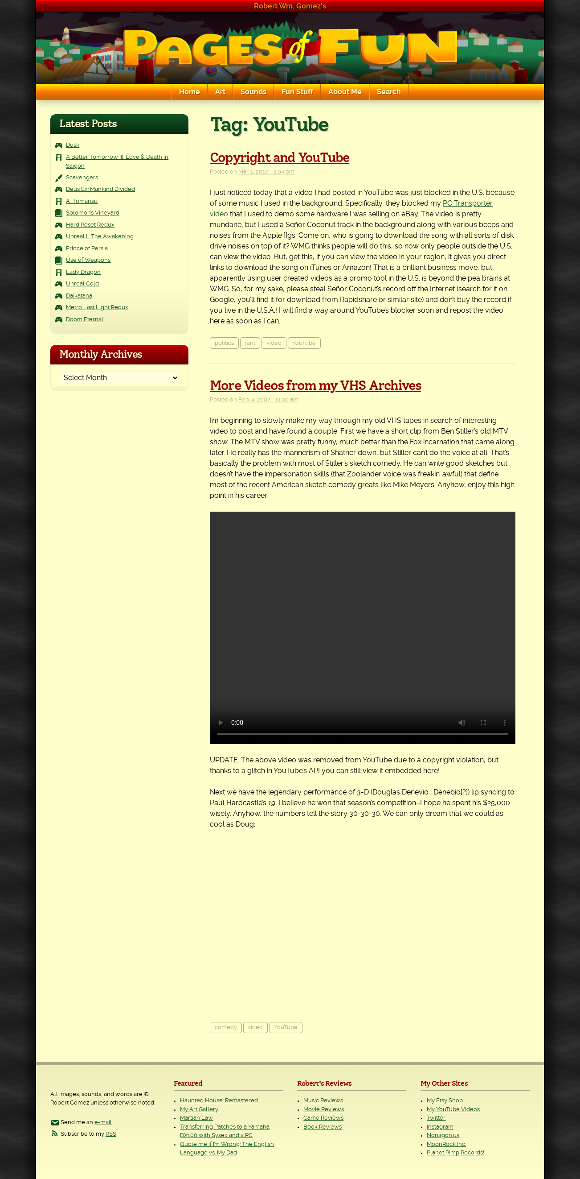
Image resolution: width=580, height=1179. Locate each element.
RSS (111, 1134)
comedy (226, 1027)
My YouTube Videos (453, 1110)
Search (389, 91)
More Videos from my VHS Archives (315, 386)
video (274, 343)
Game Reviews (323, 1118)
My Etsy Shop (445, 1101)
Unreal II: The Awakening (100, 237)
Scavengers (82, 178)
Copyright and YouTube (279, 158)
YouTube (304, 343)
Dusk (72, 145)
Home (189, 91)
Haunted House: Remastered (219, 1101)
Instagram (440, 1127)
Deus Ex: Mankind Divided (100, 189)
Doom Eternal (84, 320)
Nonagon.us (443, 1135)
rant (250, 343)
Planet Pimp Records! (455, 1153)
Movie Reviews (323, 1110)
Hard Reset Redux (90, 225)
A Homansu (82, 201)
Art (220, 91)
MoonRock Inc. (446, 1144)
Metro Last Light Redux (97, 307)
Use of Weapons (88, 260)
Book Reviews (322, 1127)
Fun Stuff (297, 91)
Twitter (436, 1118)
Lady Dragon (83, 272)
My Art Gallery (199, 1110)
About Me (345, 91)
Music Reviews (323, 1101)
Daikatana (79, 296)
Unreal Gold (82, 284)
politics (224, 343)
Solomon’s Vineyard (92, 213)
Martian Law (196, 1118)
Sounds (253, 91)
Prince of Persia (87, 249)
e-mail (103, 1122)
